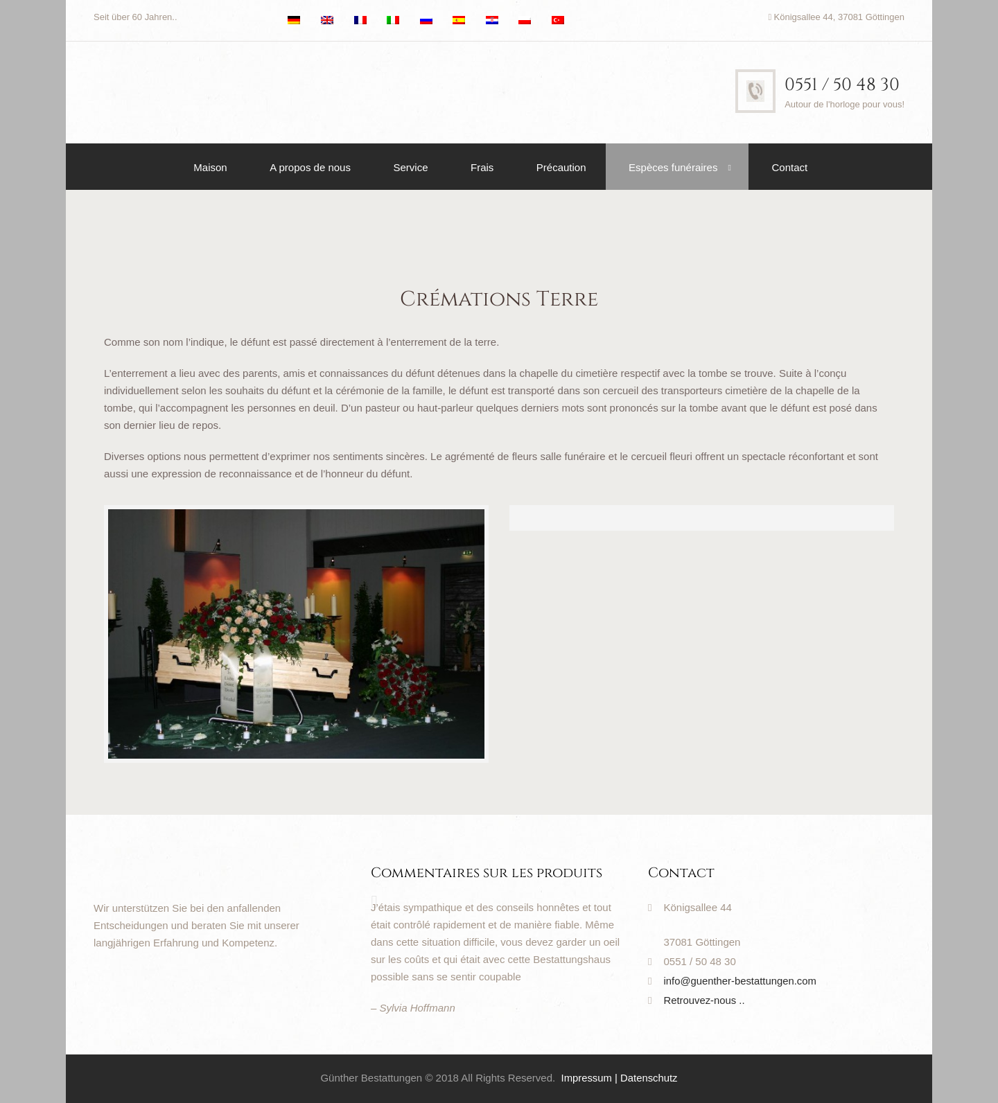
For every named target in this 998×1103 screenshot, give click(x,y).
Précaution (561, 167)
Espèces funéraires (673, 167)
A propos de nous (310, 167)
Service (410, 167)
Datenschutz (649, 1078)
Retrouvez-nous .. (705, 1000)
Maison (210, 167)
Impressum (586, 1078)
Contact (789, 167)
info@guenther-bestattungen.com (741, 981)
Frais (482, 167)
